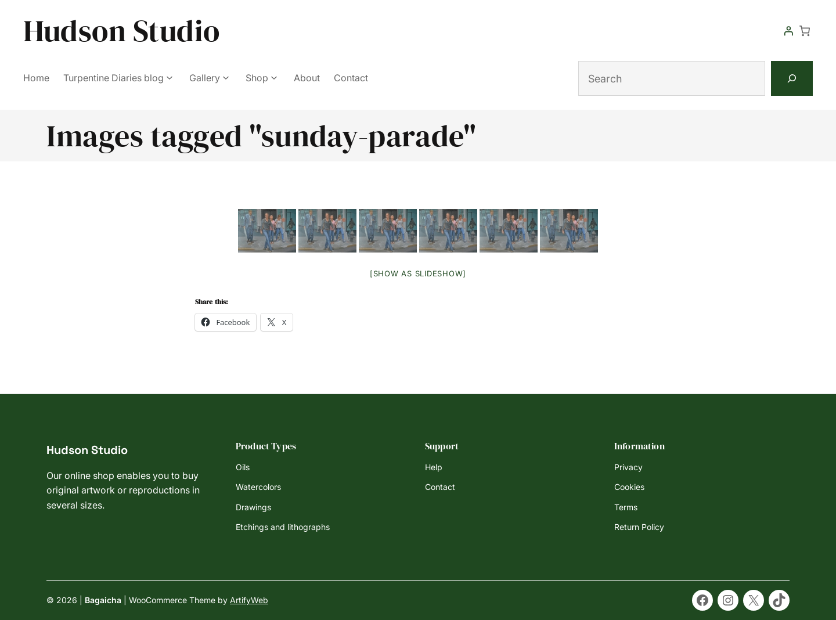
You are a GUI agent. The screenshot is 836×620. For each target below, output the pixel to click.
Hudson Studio (121, 30)
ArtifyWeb (249, 600)
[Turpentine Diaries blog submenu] (169, 77)
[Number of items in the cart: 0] (805, 31)
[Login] (788, 31)
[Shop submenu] (274, 77)
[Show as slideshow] (418, 273)
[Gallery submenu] (225, 77)
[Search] (792, 78)
